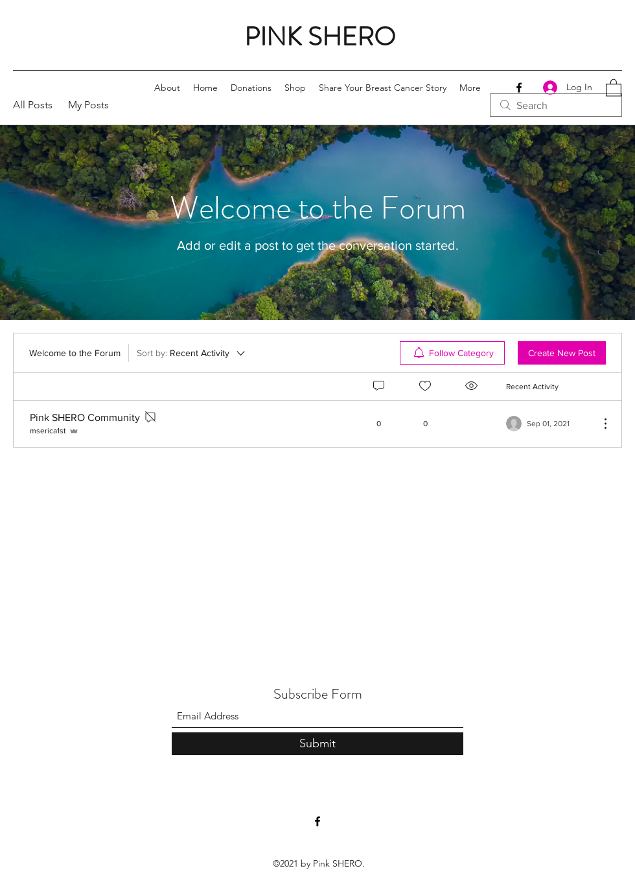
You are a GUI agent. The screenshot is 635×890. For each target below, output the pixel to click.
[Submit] (317, 743)
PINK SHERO (319, 36)
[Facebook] (519, 87)
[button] (613, 87)
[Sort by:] (192, 353)
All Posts (32, 105)
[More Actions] (598, 423)
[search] (556, 105)
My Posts (88, 105)
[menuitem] (452, 353)
